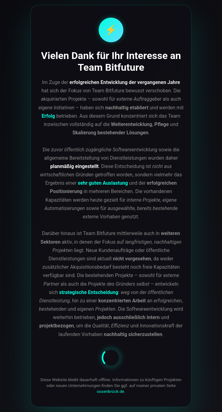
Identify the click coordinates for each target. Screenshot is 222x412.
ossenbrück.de (110, 391)
